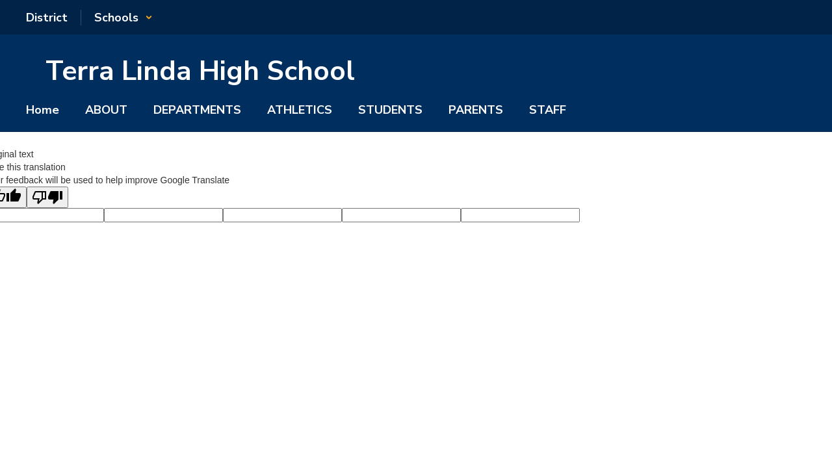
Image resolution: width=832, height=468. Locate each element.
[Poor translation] (47, 197)
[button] (123, 17)
